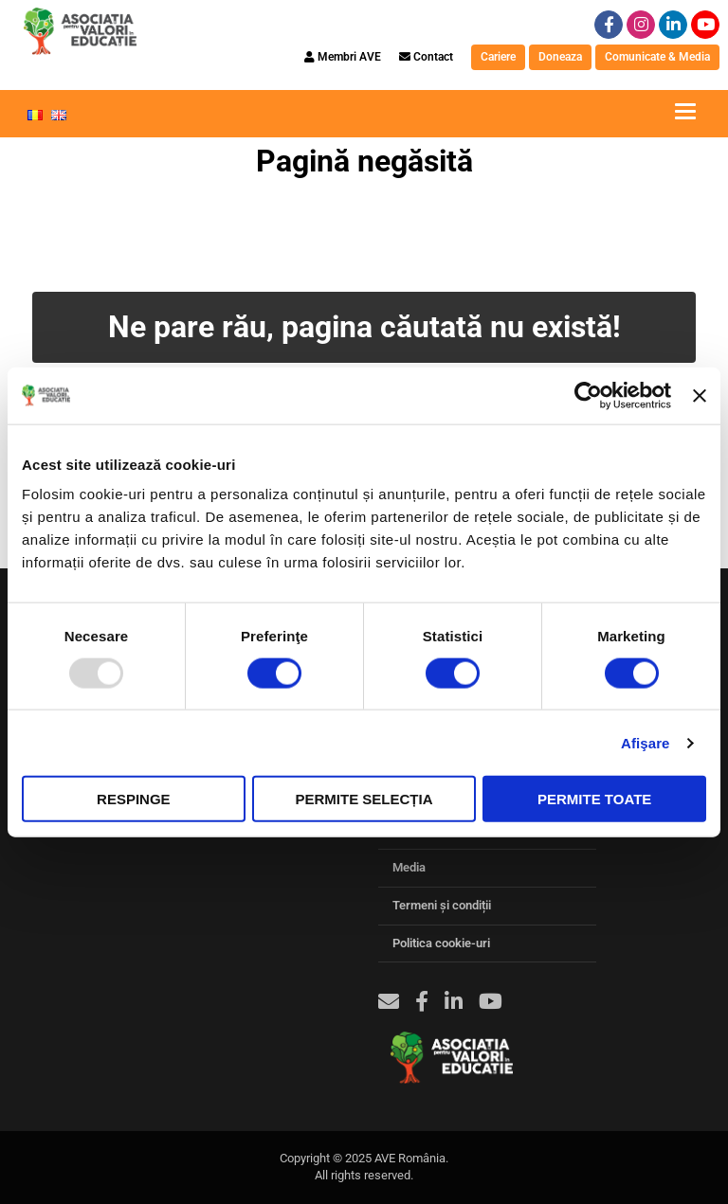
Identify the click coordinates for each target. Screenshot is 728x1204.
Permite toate (594, 799)
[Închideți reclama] (699, 395)
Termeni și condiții (441, 905)
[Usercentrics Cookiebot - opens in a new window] (588, 395)
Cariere (498, 56)
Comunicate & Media (657, 56)
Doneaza (560, 56)
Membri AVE (342, 56)
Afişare (645, 742)
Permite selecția (363, 799)
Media (409, 867)
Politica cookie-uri (441, 943)
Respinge (134, 799)
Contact (426, 56)
